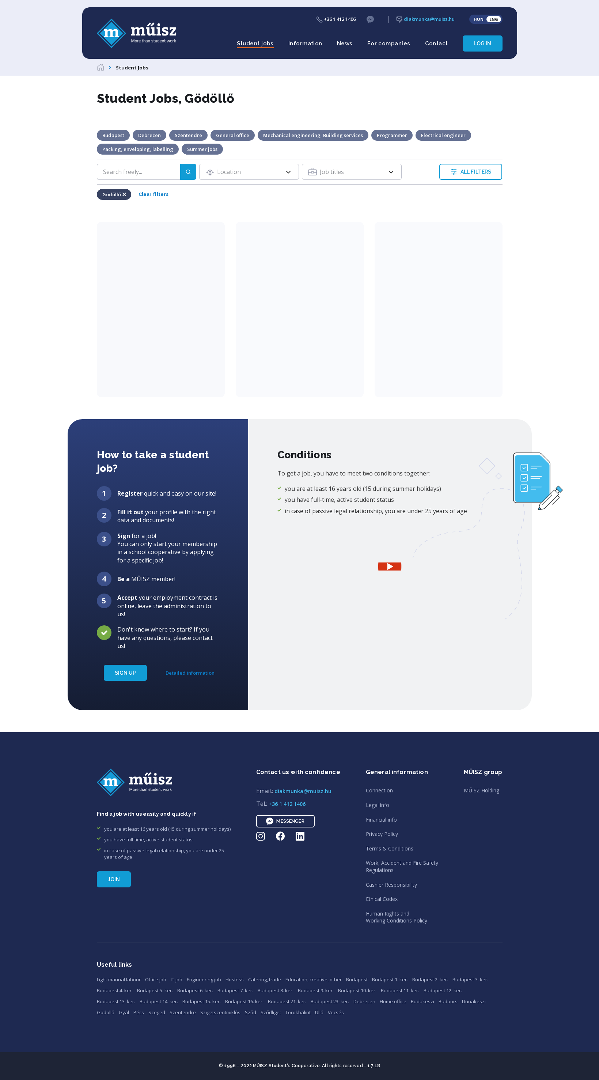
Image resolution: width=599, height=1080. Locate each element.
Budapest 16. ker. (244, 1001)
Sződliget (271, 1012)
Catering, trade (264, 979)
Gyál (124, 1012)
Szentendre (183, 1012)
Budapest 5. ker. (155, 990)
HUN (479, 19)
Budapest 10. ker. (357, 990)
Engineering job (204, 979)
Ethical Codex (382, 898)
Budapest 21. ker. (287, 1001)
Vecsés (336, 1012)
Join (114, 879)
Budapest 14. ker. (159, 1001)
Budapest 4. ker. (115, 990)
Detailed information (190, 673)
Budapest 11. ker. (400, 990)
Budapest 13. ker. (116, 1001)
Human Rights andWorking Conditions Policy (396, 917)
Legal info (377, 805)
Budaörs (448, 1001)
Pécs (138, 1012)
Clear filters (154, 194)
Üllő (319, 1012)
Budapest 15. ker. (201, 1001)
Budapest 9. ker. (316, 990)
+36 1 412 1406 (336, 19)
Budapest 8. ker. (275, 990)
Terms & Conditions (389, 848)
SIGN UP (125, 673)
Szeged (156, 1012)
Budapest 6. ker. (195, 990)
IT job (176, 979)
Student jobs (255, 43)
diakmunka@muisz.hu (425, 19)
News (345, 43)
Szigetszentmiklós (220, 1012)
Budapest (357, 979)
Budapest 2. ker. (430, 979)
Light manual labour (119, 979)
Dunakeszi (474, 1001)
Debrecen (364, 1001)
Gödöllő (105, 1012)
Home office (393, 1001)
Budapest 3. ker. (470, 979)
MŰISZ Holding (481, 790)
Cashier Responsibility (391, 884)
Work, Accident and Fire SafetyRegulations (402, 866)
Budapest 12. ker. (443, 990)
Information (305, 43)
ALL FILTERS (471, 171)
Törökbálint (298, 1012)
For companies (388, 43)
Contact (436, 43)
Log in (483, 43)
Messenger (285, 821)
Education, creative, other (313, 979)
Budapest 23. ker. (330, 1001)
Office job (155, 979)
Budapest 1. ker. (390, 979)
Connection (379, 790)
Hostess (234, 979)
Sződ (250, 1012)
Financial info (381, 819)
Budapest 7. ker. (235, 990)
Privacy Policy (382, 833)
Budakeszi (422, 1001)
